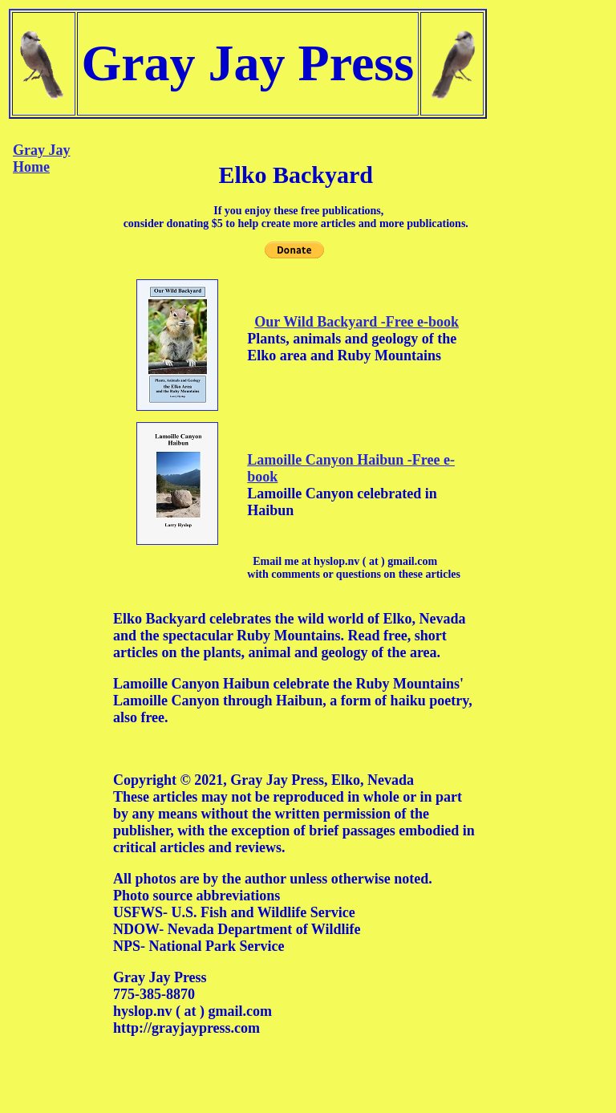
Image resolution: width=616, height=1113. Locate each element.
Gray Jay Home (42, 158)
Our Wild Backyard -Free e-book (356, 322)
